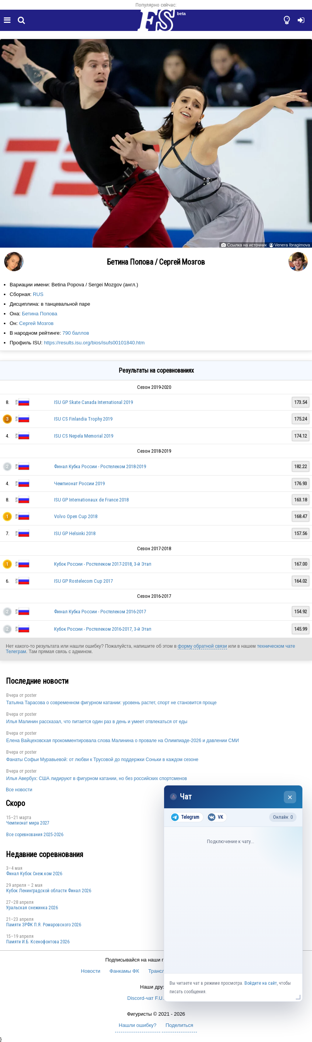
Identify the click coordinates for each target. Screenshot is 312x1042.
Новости (90, 971)
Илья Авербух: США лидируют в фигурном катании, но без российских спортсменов (96, 778)
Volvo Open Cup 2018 (75, 516)
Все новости (19, 789)
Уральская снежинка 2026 (32, 907)
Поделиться (179, 1025)
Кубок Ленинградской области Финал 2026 (48, 890)
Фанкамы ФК (124, 971)
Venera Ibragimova (292, 245)
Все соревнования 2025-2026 (34, 834)
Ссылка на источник (246, 245)
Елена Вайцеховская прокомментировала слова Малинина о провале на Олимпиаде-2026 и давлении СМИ (122, 740)
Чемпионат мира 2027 (27, 823)
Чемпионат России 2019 (79, 483)
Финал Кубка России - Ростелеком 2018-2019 (100, 466)
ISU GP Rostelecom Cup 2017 (83, 581)
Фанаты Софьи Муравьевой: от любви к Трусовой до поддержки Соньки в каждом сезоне (102, 759)
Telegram (185, 817)
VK (215, 817)
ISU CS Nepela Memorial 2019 (83, 436)
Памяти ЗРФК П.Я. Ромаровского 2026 (43, 924)
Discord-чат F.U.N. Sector (156, 998)
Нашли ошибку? (137, 1025)
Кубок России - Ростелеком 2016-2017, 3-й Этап (102, 629)
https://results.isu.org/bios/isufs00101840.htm (94, 343)
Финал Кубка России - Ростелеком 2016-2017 (100, 611)
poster (31, 695)
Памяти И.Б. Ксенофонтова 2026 (38, 941)
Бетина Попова (39, 314)
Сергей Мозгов (36, 323)
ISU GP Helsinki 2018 (74, 533)
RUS (38, 294)
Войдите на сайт (260, 983)
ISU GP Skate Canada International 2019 (93, 402)
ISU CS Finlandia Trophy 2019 (83, 419)
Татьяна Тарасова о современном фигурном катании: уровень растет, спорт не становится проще (111, 702)
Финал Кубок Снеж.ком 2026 (34, 873)
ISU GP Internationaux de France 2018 (91, 500)
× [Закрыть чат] (290, 797)
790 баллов (75, 333)
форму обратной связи (202, 646)
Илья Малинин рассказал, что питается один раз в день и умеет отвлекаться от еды (96, 721)
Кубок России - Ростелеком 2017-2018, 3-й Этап (102, 564)
